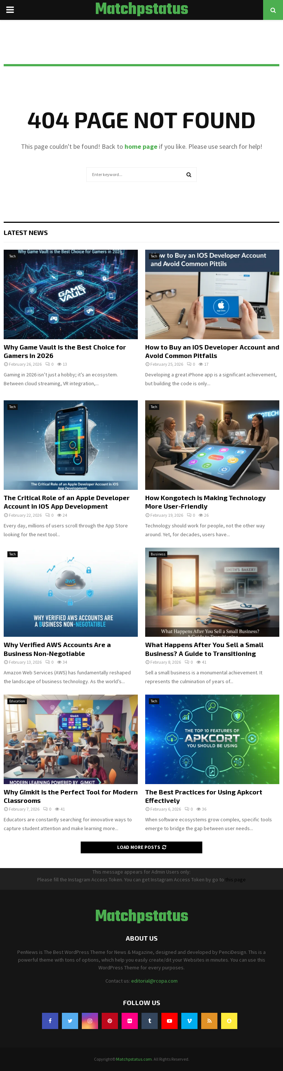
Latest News (26, 232)
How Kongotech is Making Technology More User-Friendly (205, 502)
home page (141, 146)
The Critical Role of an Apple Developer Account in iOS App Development (67, 502)
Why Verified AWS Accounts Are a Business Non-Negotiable (57, 648)
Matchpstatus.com (134, 1059)
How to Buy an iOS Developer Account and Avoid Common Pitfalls (212, 351)
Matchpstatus (141, 10)
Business (158, 554)
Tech (12, 256)
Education (17, 701)
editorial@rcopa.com (154, 980)
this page (235, 879)
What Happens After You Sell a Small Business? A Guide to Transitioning (204, 648)
